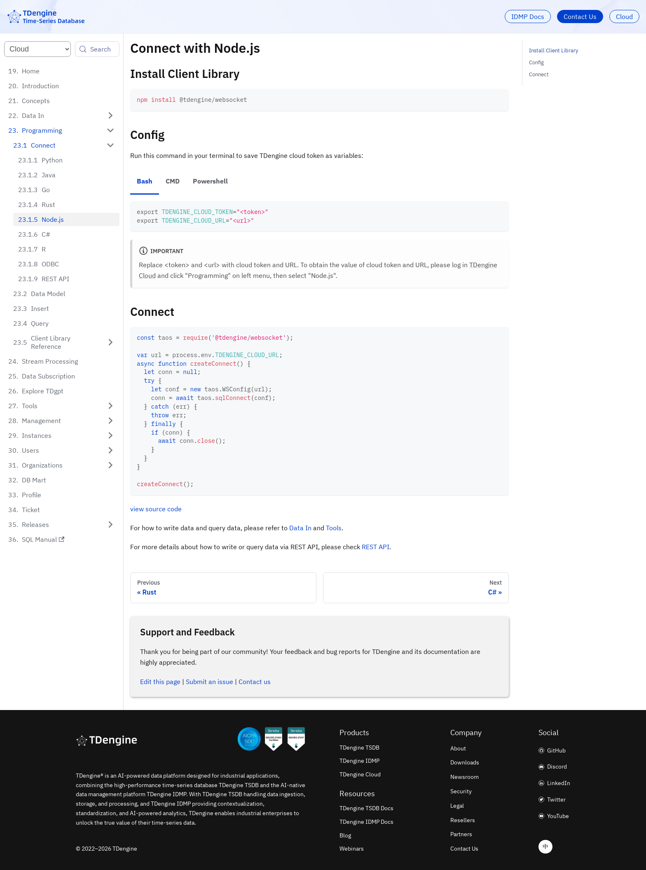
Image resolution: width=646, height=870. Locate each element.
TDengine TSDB (359, 747)
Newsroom (464, 777)
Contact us (255, 681)
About (458, 748)
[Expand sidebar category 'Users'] (110, 450)
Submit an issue (209, 681)
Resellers (462, 820)
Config (536, 62)
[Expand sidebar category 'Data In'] (110, 115)
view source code (156, 509)
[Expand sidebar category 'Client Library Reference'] (110, 342)
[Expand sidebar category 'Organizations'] (110, 465)
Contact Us (580, 16)
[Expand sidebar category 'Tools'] (110, 405)
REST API (375, 547)
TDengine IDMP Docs (366, 821)
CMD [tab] (173, 181)
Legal (457, 805)
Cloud (624, 16)
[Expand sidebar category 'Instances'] (110, 435)
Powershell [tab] (210, 181)
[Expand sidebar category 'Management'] (110, 420)
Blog (345, 835)
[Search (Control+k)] (97, 49)
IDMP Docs (527, 16)
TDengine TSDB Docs (366, 808)
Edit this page (160, 681)
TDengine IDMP (359, 760)
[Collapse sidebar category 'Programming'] (110, 130)
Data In (300, 528)
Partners (461, 834)
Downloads (464, 762)
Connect (539, 74)
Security (461, 791)
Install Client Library (553, 50)
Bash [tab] (144, 181)
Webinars (351, 848)
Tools (334, 528)
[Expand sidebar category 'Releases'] (110, 524)
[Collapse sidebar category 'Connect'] (110, 145)
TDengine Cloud (360, 774)
